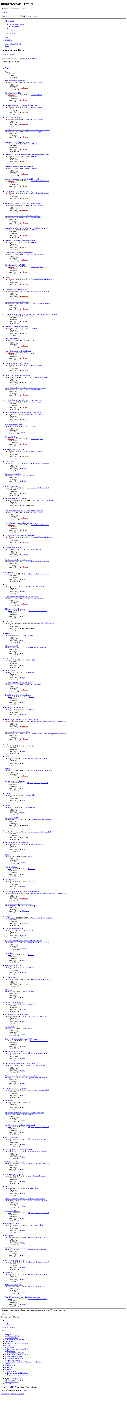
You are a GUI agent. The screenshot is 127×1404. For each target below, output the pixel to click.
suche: (7, 855)
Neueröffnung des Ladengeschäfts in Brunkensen (20, 523)
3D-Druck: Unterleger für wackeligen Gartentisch (20, 240)
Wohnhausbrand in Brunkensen (15, 81)
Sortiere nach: (36, 1310)
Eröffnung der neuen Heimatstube (15, 609)
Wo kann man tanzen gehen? (14, 1285)
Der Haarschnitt (10, 670)
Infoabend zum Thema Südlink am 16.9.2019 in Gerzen (22, 216)
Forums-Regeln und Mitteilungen (41, 279)
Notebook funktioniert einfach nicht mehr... (18, 351)
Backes (10, 1299)
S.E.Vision (11, 549)
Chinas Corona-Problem (12, 117)
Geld (6, 1186)
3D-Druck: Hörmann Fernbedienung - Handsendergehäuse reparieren (27, 154)
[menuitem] (16, 24)
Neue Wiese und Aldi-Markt (14, 1174)
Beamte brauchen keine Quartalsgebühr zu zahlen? (21, 1076)
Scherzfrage (8, 990)
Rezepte (31, 475)
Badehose (8, 793)
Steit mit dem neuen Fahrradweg (15, 1248)
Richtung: (59, 1310)
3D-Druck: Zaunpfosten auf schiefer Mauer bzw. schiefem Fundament (27, 228)
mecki (9, 635)
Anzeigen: (11, 1310)
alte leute (8, 805)
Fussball (7, 916)
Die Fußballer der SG (11, 818)
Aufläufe (7, 633)
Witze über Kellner (11, 867)
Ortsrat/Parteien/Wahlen (35, 1225)
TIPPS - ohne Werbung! (12, 339)
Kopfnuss (31, 955)
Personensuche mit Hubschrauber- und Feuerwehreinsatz (23, 203)
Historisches (31, 426)
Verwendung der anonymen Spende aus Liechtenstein (22, 891)
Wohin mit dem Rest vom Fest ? (15, 928)
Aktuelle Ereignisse (37, 82)
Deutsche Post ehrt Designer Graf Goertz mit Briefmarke (23, 412)
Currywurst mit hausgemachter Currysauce (18, 904)
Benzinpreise (9, 1235)
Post (6, 584)
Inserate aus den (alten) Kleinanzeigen (17, 302)
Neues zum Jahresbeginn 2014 (14, 449)
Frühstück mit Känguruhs (13, 547)
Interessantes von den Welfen (14, 425)
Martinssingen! (9, 572)
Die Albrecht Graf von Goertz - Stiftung (17, 732)
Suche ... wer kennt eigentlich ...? (41, 303)
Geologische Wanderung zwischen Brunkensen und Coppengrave (25, 388)
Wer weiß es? (9, 953)
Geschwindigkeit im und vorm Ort (16, 498)
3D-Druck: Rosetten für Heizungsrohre (17, 142)
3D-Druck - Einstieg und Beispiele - (16, 326)
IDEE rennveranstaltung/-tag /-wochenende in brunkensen (23, 941)
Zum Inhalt (4, 12)
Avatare (7, 769)
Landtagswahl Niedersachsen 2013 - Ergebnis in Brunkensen (24, 511)
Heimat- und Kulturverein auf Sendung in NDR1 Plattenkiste (24, 400)
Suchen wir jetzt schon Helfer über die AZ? (18, 1014)
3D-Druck (34, 144)
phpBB (11, 1387)
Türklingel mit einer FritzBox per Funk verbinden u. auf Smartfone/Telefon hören (31, 314)
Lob (6, 830)
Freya (9, 586)
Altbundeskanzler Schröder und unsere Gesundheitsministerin (24, 1113)
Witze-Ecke (31, 660)
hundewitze (8, 1100)
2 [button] (5, 67)
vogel (9, 426)
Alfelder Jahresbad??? (12, 1137)
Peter (9, 844)
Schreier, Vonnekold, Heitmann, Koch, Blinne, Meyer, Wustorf (25, 1199)
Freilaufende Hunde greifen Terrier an (17, 363)
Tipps (32, 316)
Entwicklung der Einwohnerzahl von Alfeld (18, 191)
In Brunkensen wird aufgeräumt (15, 781)
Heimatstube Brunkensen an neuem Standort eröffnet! (22, 597)
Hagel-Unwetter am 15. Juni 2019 (15, 265)
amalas (10, 942)
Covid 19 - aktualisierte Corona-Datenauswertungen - (22, 105)
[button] (7, 68)
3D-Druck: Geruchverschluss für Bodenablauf (19, 167)
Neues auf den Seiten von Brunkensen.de (18, 683)
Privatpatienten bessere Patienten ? (16, 1088)
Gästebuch (8, 277)
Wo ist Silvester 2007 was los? (14, 1162)
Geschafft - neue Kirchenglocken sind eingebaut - (20, 253)
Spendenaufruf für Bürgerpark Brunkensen (18, 560)
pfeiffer (10, 463)
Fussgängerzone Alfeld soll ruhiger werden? (19, 1149)
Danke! (7, 756)
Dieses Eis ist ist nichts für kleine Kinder (18, 695)
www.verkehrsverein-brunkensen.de (16, 842)
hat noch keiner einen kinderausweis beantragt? (20, 1125)
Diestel (10, 574)
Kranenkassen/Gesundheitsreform (15, 1260)
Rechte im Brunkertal (11, 486)
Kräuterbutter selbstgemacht (14, 707)
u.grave (10, 1004)
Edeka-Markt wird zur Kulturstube (16, 289)
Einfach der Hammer (11, 977)
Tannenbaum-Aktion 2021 (13, 93)
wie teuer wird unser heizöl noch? (15, 1051)
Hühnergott (11, 906)
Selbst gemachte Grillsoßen (13, 965)
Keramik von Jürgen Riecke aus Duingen (18, 375)
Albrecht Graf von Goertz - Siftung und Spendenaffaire (48, 721)
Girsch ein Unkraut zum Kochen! (15, 1002)
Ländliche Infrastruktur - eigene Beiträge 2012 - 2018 (22, 179)
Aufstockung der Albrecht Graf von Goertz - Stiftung (21, 719)
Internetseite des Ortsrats (13, 1223)
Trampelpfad (9, 621)
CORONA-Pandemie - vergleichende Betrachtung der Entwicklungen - (27, 130)
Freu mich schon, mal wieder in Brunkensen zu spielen (22, 1297)
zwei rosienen (9, 658)
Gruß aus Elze (9, 461)
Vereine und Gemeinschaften (40, 291)
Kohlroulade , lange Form (13, 474)
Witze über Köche (10, 879)
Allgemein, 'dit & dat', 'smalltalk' (39, 463)
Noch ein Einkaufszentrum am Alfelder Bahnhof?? (21, 1063)
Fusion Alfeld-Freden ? (12, 437)
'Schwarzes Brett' (36, 95)
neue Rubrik (9, 1272)
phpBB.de (23, 1390)
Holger (10, 1200)
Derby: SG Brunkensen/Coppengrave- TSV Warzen (21, 1039)
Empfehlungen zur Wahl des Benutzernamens (19, 535)
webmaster (11, 82)
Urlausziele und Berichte (13, 1211)
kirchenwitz (8, 744)
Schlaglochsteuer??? (11, 646)
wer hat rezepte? (10, 1027)
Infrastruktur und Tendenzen (40, 181)
